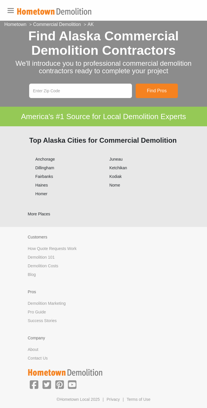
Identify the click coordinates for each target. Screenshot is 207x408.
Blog (32, 274)
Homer (41, 193)
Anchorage (45, 159)
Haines (41, 185)
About (33, 349)
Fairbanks (44, 176)
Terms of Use (138, 399)
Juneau (116, 159)
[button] (34, 384)
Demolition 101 (41, 257)
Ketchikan (118, 168)
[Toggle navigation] (11, 10)
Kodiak (115, 176)
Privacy (113, 399)
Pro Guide (37, 312)
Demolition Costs (43, 266)
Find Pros (157, 90)
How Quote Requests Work (52, 248)
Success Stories (42, 320)
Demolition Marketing (47, 303)
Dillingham (44, 168)
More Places (39, 214)
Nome (114, 185)
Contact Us (38, 358)
